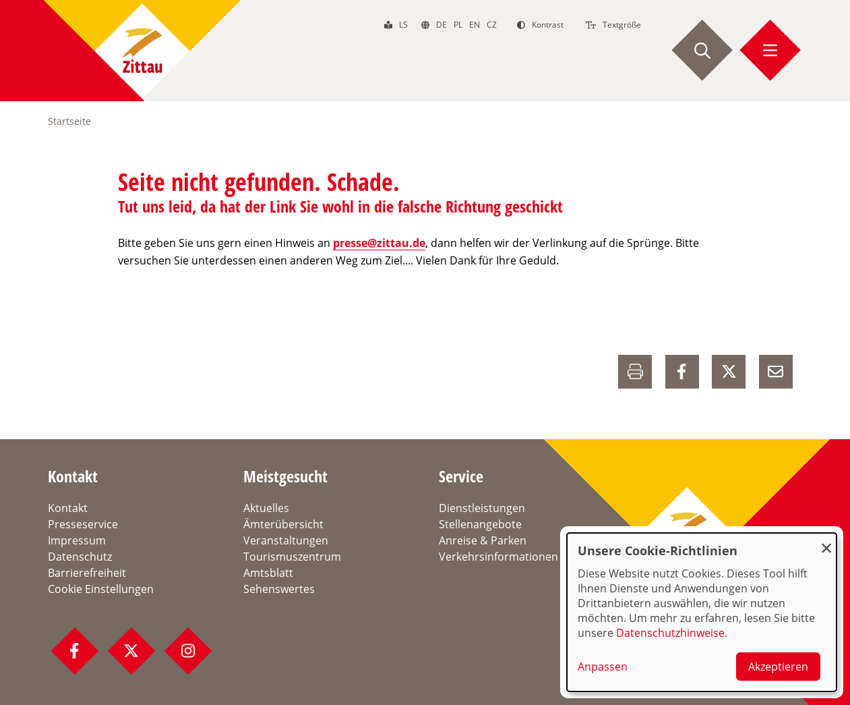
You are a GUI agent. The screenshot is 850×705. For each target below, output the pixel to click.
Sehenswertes (279, 589)
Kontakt (68, 508)
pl (458, 24)
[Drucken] (635, 372)
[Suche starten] (702, 50)
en (474, 24)
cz (492, 24)
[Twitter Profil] (131, 651)
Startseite (69, 121)
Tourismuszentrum (292, 556)
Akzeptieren (778, 666)
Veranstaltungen (285, 540)
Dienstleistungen (482, 508)
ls (403, 24)
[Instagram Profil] (188, 651)
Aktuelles (266, 508)
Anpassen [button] (603, 666)
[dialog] (702, 612)
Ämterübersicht (283, 524)
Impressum (77, 540)
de (441, 24)
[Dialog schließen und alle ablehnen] (826, 541)
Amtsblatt (268, 572)
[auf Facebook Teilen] (682, 372)
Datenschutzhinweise (670, 632)
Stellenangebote (480, 524)
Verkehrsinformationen (498, 556)
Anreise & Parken (482, 540)
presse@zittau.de (379, 242)
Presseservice (83, 524)
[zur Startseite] (142, 50)
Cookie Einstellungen (101, 589)
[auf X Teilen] (729, 372)
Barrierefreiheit (87, 572)
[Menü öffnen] (770, 50)
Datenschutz (80, 556)
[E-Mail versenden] (776, 372)
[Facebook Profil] (75, 651)
